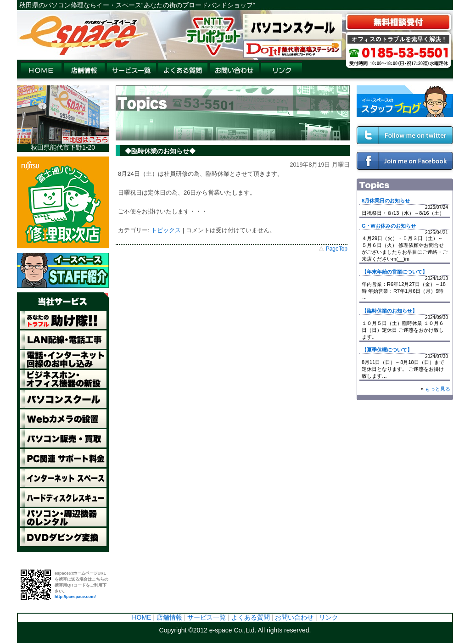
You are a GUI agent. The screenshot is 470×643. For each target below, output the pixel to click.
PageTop (336, 249)
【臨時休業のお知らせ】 (389, 310)
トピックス (166, 230)
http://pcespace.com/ (75, 596)
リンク (328, 617)
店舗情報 (169, 617)
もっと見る (437, 388)
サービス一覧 (206, 617)
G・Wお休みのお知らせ (389, 226)
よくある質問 (250, 617)
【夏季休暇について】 (387, 349)
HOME (141, 617)
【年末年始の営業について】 (394, 271)
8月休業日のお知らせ (386, 200)
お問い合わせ (294, 617)
